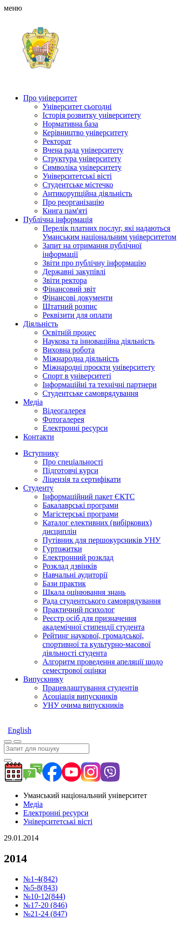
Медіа (33, 402)
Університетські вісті (77, 176)
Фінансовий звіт (69, 289)
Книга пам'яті (64, 211)
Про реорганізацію (73, 202)
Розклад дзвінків (69, 566)
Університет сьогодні (77, 106)
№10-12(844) (44, 896)
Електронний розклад (77, 557)
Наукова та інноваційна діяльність (98, 341)
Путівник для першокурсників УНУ (101, 540)
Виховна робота (68, 350)
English (19, 730)
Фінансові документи (77, 298)
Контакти (38, 437)
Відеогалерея (64, 411)
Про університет (50, 98)
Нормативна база (70, 124)
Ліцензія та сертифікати (81, 479)
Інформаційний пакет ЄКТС (88, 496)
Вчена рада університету (83, 150)
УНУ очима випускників (83, 705)
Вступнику (41, 453)
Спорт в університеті (76, 376)
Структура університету (81, 158)
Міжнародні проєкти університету (98, 367)
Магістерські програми (80, 514)
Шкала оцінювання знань (83, 592)
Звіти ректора (64, 280)
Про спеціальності (72, 462)
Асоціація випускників (79, 696)
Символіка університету (82, 167)
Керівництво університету (85, 132)
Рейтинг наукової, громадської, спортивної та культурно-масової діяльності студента (96, 644)
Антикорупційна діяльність (87, 193)
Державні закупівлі (74, 271)
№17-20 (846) (45, 905)
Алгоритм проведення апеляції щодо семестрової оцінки (102, 666)
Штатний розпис (69, 306)
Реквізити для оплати (77, 315)
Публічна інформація (58, 219)
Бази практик (64, 583)
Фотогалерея (63, 419)
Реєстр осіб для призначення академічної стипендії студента (93, 622)
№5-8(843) (40, 888)
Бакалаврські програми (80, 505)
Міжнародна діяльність (80, 358)
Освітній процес (69, 332)
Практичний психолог (78, 609)
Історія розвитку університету (91, 115)
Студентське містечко (77, 185)
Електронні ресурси (75, 428)
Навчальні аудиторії (75, 575)
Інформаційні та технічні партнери (99, 384)
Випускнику (43, 679)
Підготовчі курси (70, 470)
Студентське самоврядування (90, 393)
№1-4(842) (40, 879)
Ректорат (56, 141)
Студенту (38, 488)
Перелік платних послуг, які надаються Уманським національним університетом (109, 232)
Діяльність (40, 324)
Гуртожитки (62, 549)
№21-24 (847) (45, 914)
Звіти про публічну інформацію (94, 263)
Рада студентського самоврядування (101, 601)
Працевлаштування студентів (90, 688)
